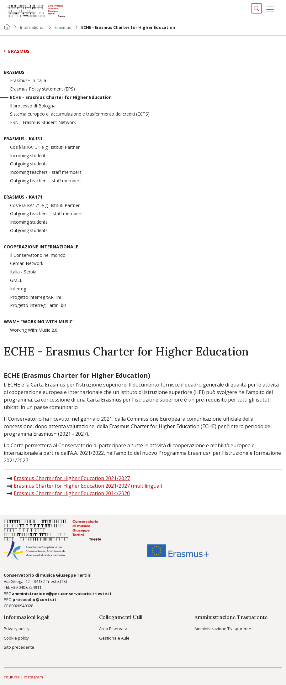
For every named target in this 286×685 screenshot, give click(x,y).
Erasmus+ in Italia (28, 80)
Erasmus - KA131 (23, 139)
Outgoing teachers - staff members (46, 181)
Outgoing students (29, 164)
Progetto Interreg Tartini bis (38, 305)
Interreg (18, 289)
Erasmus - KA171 (23, 197)
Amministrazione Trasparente (222, 628)
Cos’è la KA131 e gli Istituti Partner (45, 147)
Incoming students (29, 155)
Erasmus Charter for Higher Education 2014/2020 (72, 493)
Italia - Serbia (23, 272)
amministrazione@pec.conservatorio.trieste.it (62, 593)
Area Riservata (113, 628)
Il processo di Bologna (33, 106)
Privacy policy (16, 628)
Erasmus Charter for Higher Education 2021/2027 (72, 478)
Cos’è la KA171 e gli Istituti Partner (45, 205)
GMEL (16, 280)
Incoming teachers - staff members (46, 172)
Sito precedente (19, 647)
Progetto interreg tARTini (35, 297)
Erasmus (63, 27)
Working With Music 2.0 (33, 330)
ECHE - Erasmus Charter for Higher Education (61, 97)
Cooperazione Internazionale (41, 247)
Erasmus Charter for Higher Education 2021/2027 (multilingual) (88, 485)
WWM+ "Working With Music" (39, 321)
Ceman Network (26, 263)
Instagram (33, 677)
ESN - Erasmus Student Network (43, 122)
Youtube (12, 677)
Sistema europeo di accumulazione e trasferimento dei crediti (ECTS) (80, 114)
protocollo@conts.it (34, 599)
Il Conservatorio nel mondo (38, 255)
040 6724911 (30, 587)
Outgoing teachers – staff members (46, 213)
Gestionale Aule (114, 638)
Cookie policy (16, 638)
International (32, 27)
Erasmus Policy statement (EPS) (42, 89)
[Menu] (270, 9)
